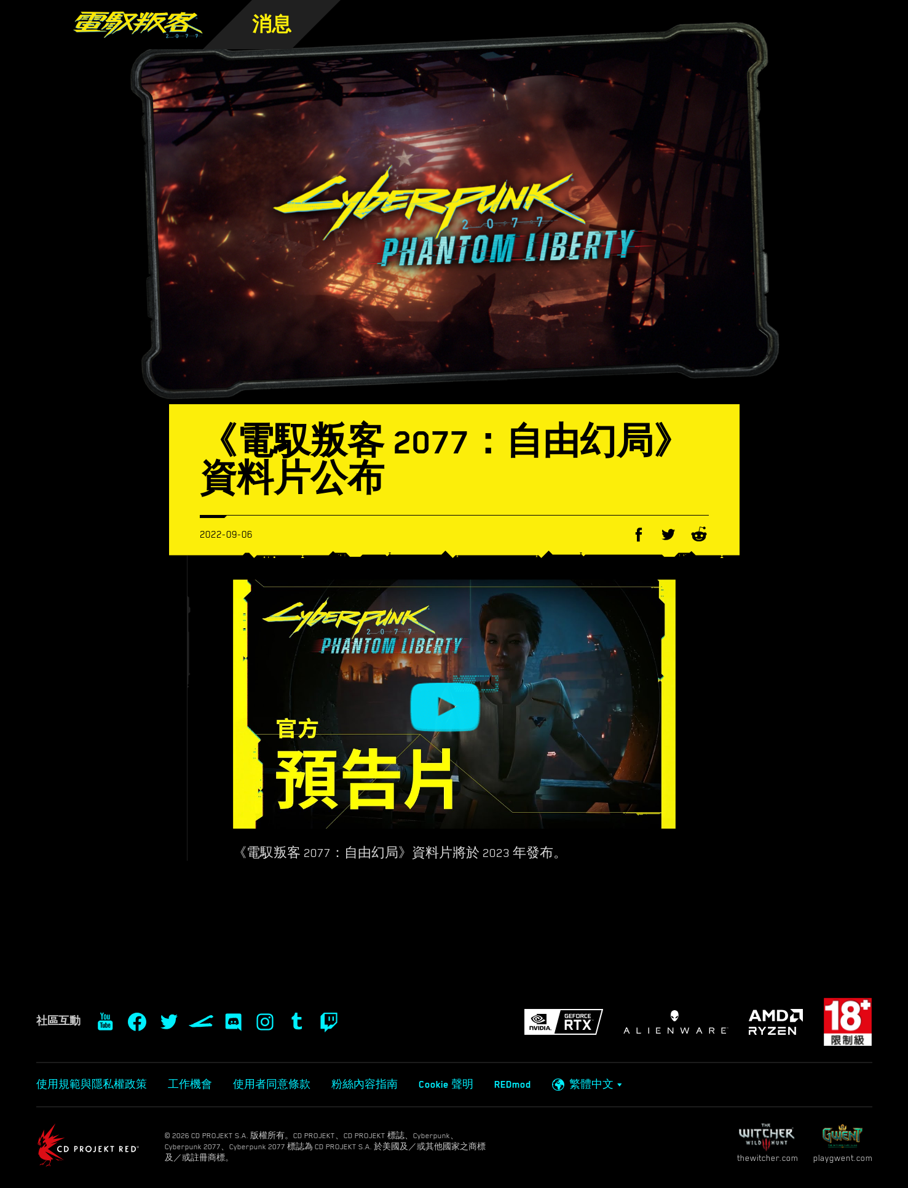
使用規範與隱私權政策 (91, 1084)
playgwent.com (842, 1143)
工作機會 (190, 1084)
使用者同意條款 (271, 1084)
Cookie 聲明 (446, 1084)
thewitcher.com (767, 1143)
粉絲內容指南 (364, 1084)
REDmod (512, 1084)
